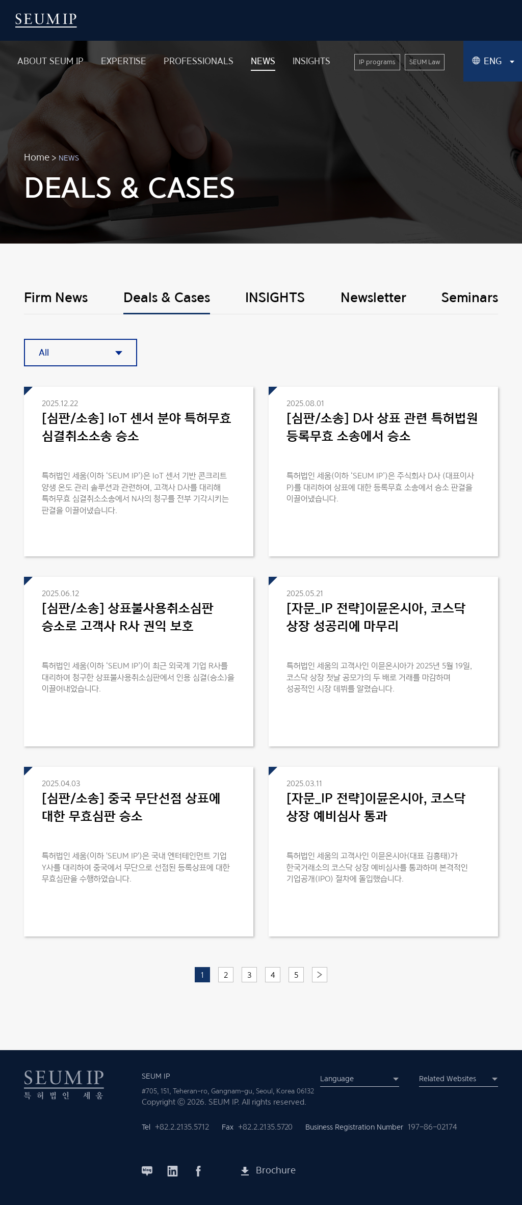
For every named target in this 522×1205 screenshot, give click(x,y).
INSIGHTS (275, 297)
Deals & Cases (166, 297)
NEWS (69, 157)
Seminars (469, 297)
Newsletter (373, 297)
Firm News (56, 297)
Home (36, 157)
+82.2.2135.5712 (182, 1127)
